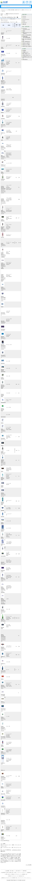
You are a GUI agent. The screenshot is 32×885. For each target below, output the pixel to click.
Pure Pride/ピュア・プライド (3, 737)
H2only (2, 445)
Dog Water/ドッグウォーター (3, 356)
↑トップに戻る (28, 864)
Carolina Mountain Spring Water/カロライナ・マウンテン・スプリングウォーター (3, 189)
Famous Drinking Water (2, 395)
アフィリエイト (27, 877)
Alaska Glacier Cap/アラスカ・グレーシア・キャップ (3, 65)
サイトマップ (20, 877)
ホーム (2, 13)
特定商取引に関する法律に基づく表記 (8, 872)
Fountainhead (3, 402)
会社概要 (7, 870)
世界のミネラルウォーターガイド (12, 13)
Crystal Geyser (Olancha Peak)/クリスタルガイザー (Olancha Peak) (3, 277)
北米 (1, 14)
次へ (8, 22)
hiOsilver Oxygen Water (2, 503)
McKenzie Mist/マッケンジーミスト (3, 563)
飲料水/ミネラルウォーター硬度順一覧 (19, 874)
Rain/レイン (3, 770)
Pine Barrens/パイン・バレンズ (3, 709)
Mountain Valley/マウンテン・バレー (3, 620)
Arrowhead (3, 118)
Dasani (2, 306)
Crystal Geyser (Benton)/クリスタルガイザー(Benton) (3, 254)
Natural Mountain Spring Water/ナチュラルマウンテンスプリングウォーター (3, 637)
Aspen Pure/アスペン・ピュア (3, 125)
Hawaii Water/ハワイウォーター (3, 452)
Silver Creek (3, 793)
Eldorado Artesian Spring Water (3, 370)
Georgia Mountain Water (2, 409)
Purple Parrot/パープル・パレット (3, 752)
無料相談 (24, 870)
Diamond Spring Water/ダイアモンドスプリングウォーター (3, 346)
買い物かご (12, 870)
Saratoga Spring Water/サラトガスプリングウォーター (3, 778)
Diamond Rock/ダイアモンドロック (3, 337)
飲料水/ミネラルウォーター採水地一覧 (16, 876)
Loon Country (3, 556)
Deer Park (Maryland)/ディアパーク (3, 322)
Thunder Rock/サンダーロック (3, 837)
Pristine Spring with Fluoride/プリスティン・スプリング (3, 728)
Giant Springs (3, 416)
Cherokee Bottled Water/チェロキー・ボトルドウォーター (3, 229)
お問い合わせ (8, 874)
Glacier (2, 422)
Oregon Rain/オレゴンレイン (3, 671)
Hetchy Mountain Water (2, 478)
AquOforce (3, 106)
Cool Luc (2, 237)
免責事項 (29, 872)
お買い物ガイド (19, 870)
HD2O (2, 471)
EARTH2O (2, 363)
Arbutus (2, 112)
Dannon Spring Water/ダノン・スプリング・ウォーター (3, 298)
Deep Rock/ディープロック (3, 313)
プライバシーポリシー (21, 872)
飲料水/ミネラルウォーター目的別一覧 (9, 877)
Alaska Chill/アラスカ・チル (3, 55)
